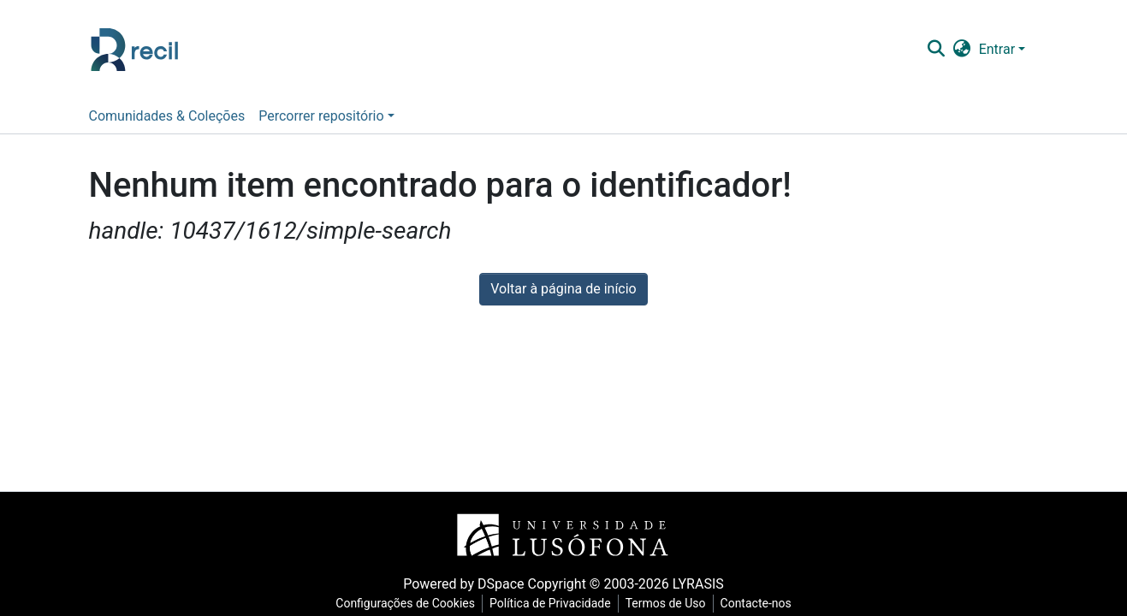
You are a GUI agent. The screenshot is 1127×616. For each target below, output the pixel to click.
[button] (961, 49)
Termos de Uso (666, 603)
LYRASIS (698, 584)
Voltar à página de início (563, 289)
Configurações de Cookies (405, 603)
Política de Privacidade (550, 603)
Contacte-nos (756, 603)
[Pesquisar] (935, 49)
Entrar (997, 49)
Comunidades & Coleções (167, 116)
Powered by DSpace (463, 584)
